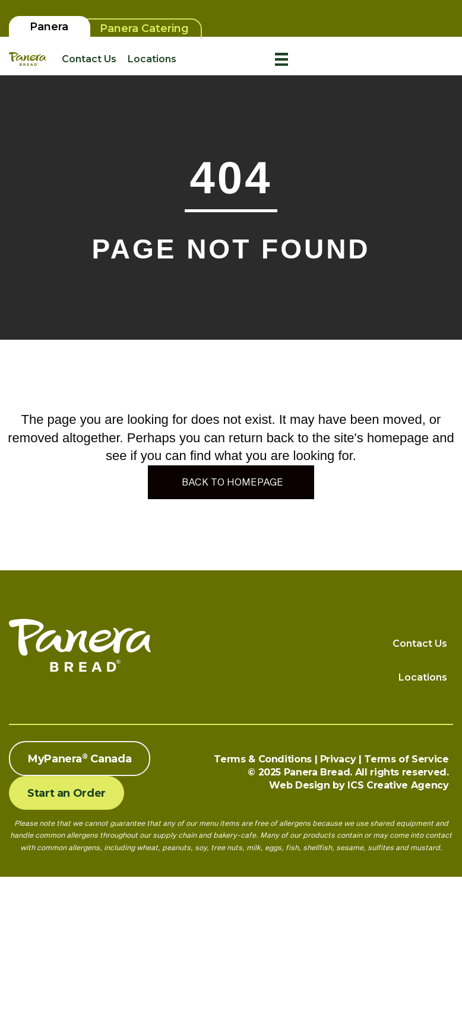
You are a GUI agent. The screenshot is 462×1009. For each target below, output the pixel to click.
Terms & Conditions (263, 759)
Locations (152, 59)
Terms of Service (406, 759)
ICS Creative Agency (397, 785)
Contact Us (89, 59)
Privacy (338, 759)
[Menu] (281, 59)
